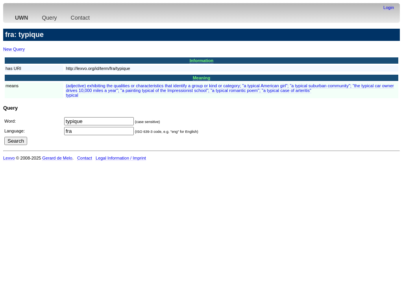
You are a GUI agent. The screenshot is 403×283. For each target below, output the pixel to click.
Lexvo (9, 158)
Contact (80, 18)
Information (202, 60)
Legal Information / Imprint (121, 158)
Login (388, 7)
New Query (14, 49)
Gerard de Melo (57, 158)
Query (49, 18)
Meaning (202, 77)
